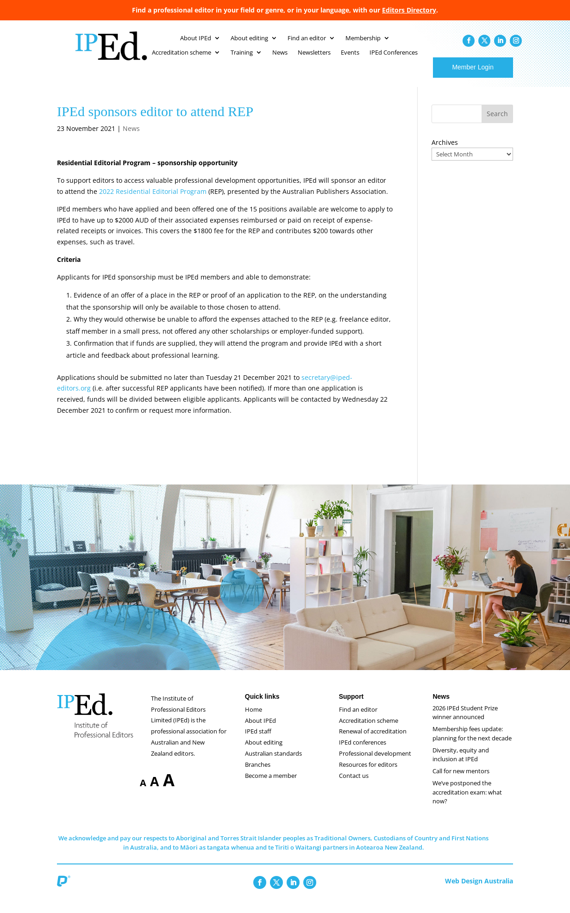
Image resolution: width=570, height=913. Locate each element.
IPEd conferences (362, 751)
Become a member (271, 785)
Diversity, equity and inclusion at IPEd (460, 764)
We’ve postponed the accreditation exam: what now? (467, 801)
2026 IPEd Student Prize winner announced (465, 722)
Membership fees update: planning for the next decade (472, 743)
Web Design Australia (479, 890)
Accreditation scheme (368, 730)
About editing (263, 751)
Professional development (375, 762)
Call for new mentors (460, 780)
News (131, 137)
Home (253, 718)
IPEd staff (258, 740)
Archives (445, 151)
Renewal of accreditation (373, 740)
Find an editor (358, 718)
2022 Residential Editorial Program (153, 200)
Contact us (354, 785)
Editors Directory (409, 10)
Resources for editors (368, 774)
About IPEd (260, 730)
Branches (257, 774)
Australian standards (273, 762)
